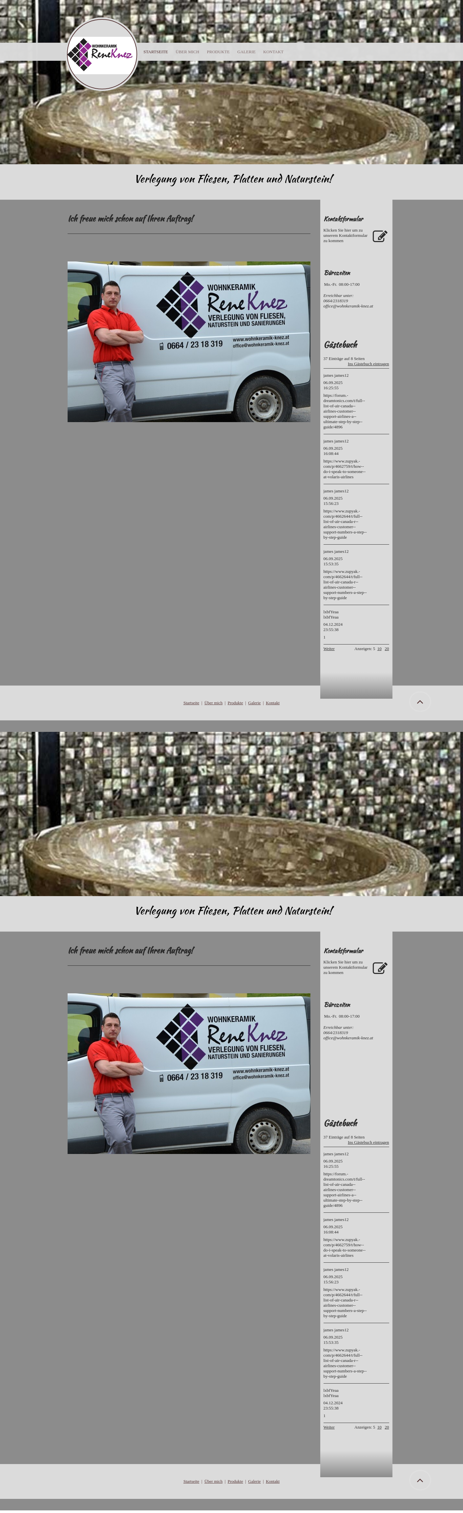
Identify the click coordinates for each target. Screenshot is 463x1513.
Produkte (235, 702)
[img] (231, 82)
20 (387, 648)
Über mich (213, 702)
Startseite (155, 51)
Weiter (329, 648)
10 (379, 648)
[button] (420, 1480)
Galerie (254, 702)
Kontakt (273, 702)
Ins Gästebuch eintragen (368, 363)
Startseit (190, 702)
